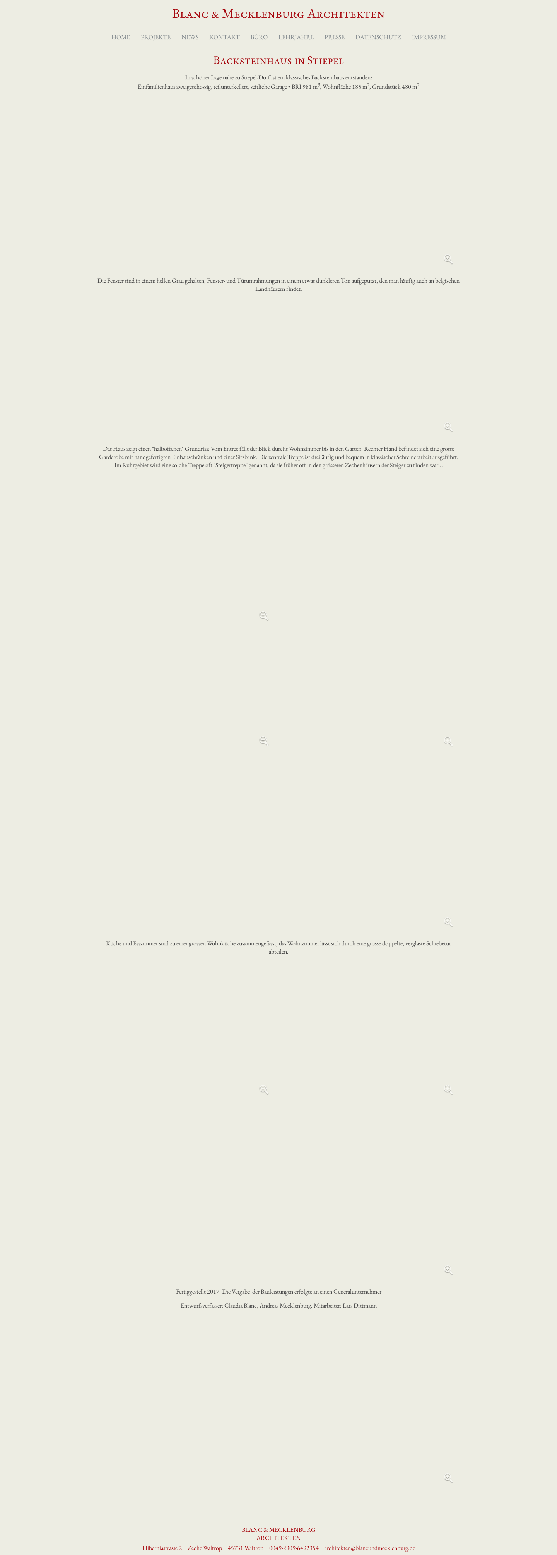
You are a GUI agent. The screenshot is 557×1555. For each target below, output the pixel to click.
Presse (335, 38)
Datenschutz (378, 38)
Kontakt (224, 38)
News (189, 38)
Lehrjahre (296, 38)
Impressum (429, 38)
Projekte (156, 38)
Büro (259, 38)
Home (120, 38)
